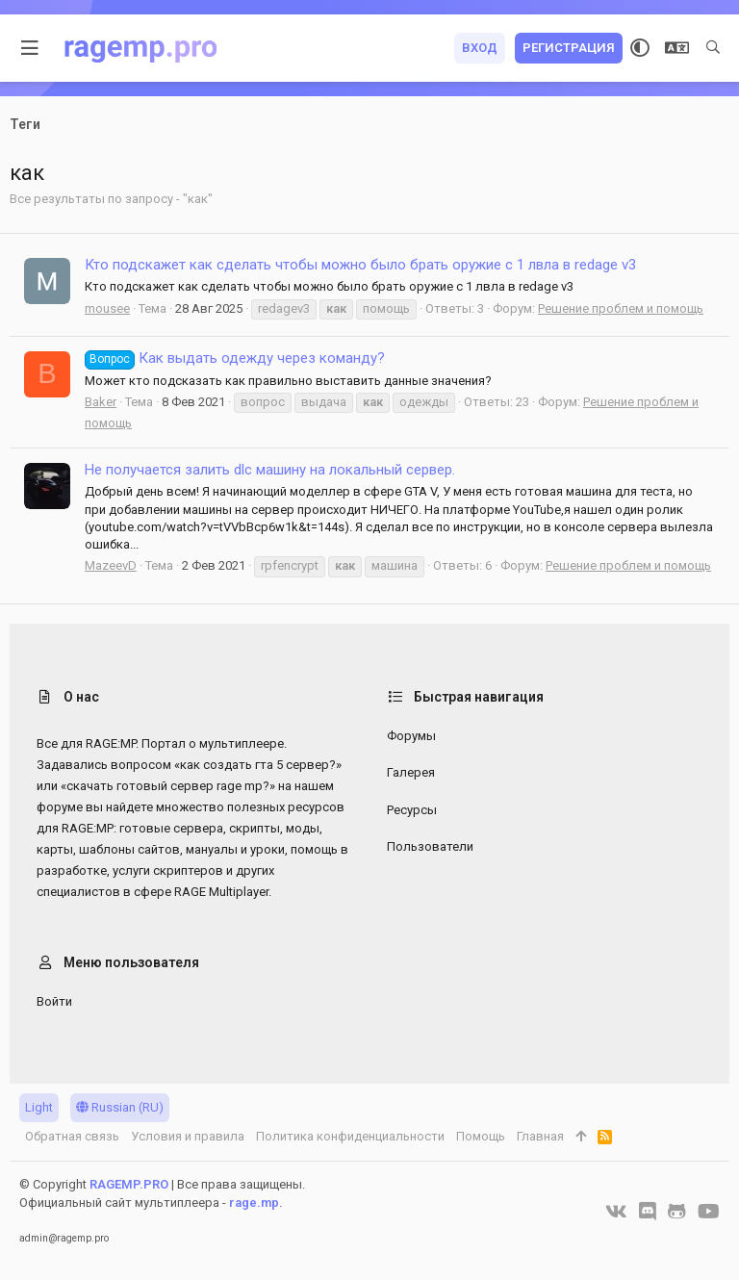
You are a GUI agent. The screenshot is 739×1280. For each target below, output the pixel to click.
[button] (30, 48)
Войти (54, 1001)
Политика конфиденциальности (350, 1136)
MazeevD (111, 565)
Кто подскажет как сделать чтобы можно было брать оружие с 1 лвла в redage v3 (360, 264)
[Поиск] (713, 48)
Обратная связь (72, 1136)
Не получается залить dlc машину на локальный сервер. (270, 469)
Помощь (480, 1136)
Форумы (411, 736)
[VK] (616, 1211)
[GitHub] (677, 1211)
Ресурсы (412, 810)
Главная (540, 1136)
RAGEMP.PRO (128, 1184)
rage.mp (254, 1202)
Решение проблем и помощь (620, 308)
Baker (100, 402)
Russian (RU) (120, 1107)
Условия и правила (187, 1136)
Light (39, 1107)
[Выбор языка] (677, 48)
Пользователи (430, 846)
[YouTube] (709, 1211)
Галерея (411, 772)
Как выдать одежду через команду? (235, 358)
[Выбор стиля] (640, 48)
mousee (107, 308)
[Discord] (647, 1211)
